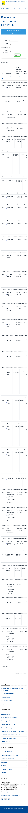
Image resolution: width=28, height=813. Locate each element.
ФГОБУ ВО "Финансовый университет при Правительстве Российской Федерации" (10, 497)
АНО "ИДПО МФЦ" (9, 156)
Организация (4, 47)
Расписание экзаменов (7, 700)
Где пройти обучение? (7, 693)
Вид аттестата (5, 44)
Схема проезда (5, 795)
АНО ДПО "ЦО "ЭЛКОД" (9, 294)
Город (6, 40)
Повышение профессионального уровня (12, 731)
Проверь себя (5, 697)
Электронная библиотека (8, 717)
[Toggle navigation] (2, 11)
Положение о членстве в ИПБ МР (10, 755)
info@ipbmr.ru (8, 792)
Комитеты (4, 765)
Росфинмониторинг (6, 769)
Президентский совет (7, 758)
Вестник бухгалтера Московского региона (13, 728)
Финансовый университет (10, 197)
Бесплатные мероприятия (8, 724)
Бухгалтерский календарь (8, 721)
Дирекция (4, 762)
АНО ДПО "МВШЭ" (9, 256)
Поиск (6, 38)
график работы (15, 795)
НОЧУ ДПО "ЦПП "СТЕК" (10, 87)
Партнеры (4, 772)
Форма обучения (5, 51)
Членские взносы (6, 741)
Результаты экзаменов (7, 704)
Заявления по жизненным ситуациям (11, 734)
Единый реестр (5, 714)
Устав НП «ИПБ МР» (7, 752)
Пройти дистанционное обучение (13, 32)
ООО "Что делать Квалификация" (11, 116)
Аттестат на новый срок (8, 738)
